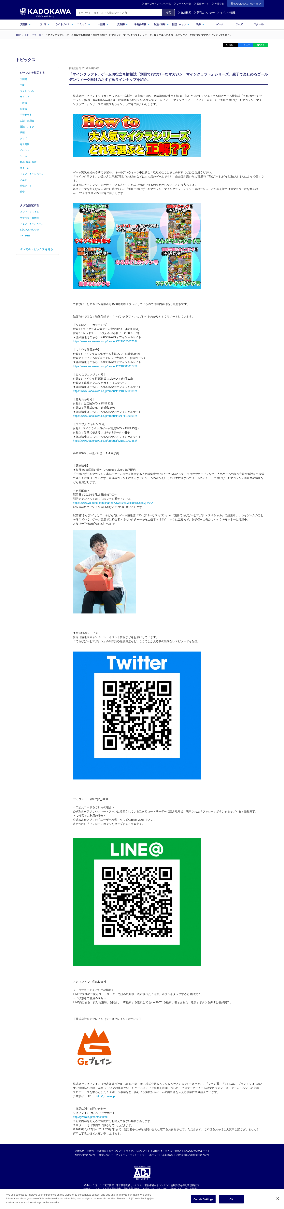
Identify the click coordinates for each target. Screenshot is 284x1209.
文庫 (22, 85)
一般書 (103, 24)
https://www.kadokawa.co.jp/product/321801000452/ (105, 440)
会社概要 (79, 1150)
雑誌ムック (181, 24)
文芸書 (25, 24)
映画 (22, 132)
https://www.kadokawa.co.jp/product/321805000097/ (105, 391)
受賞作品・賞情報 (29, 218)
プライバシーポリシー (127, 1155)
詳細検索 (184, 12)
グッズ (239, 24)
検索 (168, 12)
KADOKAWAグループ (195, 1150)
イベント (24, 150)
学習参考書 (142, 24)
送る (262, 45)
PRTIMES (25, 235)
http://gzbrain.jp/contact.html (90, 1116)
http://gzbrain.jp (105, 1096)
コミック (83, 24)
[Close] (277, 1201)
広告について (116, 1150)
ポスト (232, 45)
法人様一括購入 (173, 1150)
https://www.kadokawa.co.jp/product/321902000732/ (105, 341)
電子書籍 (24, 144)
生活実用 (161, 24)
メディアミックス (29, 212)
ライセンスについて (136, 1150)
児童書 (122, 24)
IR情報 (90, 1150)
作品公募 (219, 3)
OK (232, 1202)
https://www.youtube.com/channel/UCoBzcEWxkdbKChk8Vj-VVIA (113, 502)
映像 (200, 24)
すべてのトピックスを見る (36, 249)
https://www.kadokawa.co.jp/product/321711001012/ (105, 415)
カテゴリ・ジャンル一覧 (158, 3)
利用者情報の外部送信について (193, 1155)
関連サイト (203, 3)
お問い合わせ (106, 1155)
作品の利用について (85, 1155)
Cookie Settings (203, 1202)
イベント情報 (226, 12)
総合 (22, 191)
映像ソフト (26, 185)
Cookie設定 (168, 1155)
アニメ (23, 179)
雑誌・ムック (27, 126)
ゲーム (219, 24)
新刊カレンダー (204, 12)
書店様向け (156, 1150)
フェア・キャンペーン (32, 174)
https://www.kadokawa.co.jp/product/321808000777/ (105, 366)
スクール (258, 24)
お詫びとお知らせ (29, 229)
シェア (247, 45)
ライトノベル (64, 24)
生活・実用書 (27, 120)
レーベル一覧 (184, 3)
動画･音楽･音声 (28, 162)
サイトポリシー (150, 1155)
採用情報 (101, 1150)
